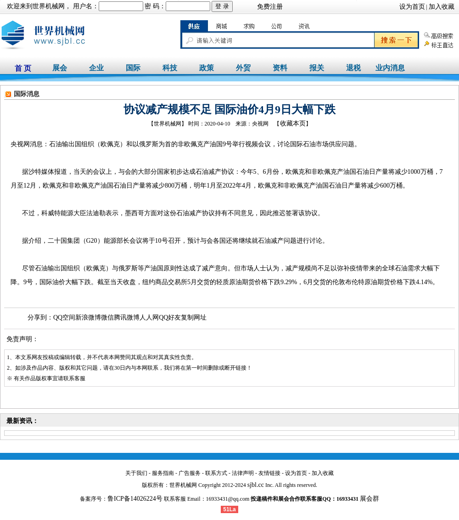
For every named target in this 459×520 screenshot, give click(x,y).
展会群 (369, 498)
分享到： (40, 317)
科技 (169, 68)
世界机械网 (49, 6)
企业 (96, 68)
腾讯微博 (127, 317)
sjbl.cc (255, 484)
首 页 (23, 68)
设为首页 (412, 6)
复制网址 (194, 317)
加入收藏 (441, 6)
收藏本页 (293, 123)
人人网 (149, 317)
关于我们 (136, 473)
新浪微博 (88, 317)
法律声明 (243, 473)
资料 (280, 68)
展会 (59, 68)
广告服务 (190, 473)
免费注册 (270, 6)
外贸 (243, 68)
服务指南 (163, 473)
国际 (133, 68)
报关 (316, 68)
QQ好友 (170, 317)
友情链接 (269, 473)
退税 (353, 68)
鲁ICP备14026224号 (134, 498)
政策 (206, 68)
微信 (107, 317)
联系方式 (216, 473)
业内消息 (390, 68)
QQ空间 (64, 317)
